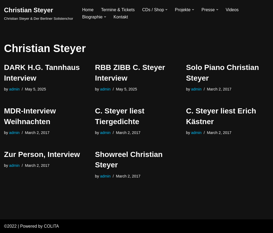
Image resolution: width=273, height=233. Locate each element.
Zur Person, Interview (42, 154)
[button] (166, 10)
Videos (232, 9)
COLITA (51, 226)
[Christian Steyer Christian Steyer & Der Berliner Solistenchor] (38, 13)
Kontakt (121, 17)
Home (88, 9)
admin (14, 89)
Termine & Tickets (118, 9)
